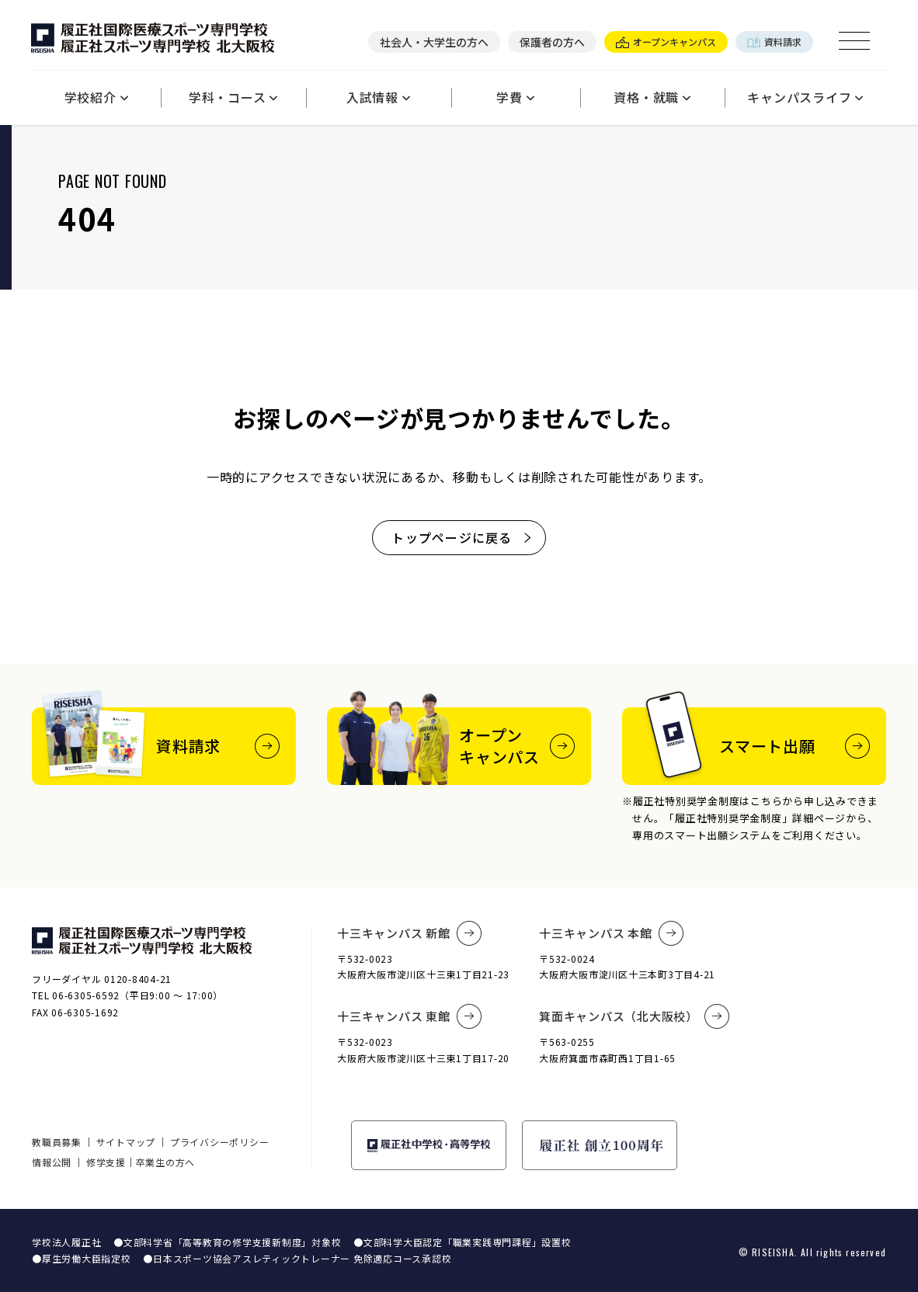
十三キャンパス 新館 (409, 933)
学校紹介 (96, 97)
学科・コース (233, 97)
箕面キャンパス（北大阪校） (634, 1016)
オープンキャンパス (666, 41)
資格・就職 (652, 97)
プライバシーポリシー (219, 1141)
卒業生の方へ (166, 1162)
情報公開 (51, 1162)
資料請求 (774, 41)
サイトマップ (126, 1141)
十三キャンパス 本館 (611, 933)
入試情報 (378, 97)
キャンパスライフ (805, 97)
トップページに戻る (462, 537)
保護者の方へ (552, 42)
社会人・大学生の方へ (434, 42)
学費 (515, 97)
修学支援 (106, 1162)
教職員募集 (57, 1141)
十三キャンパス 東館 (409, 1016)
